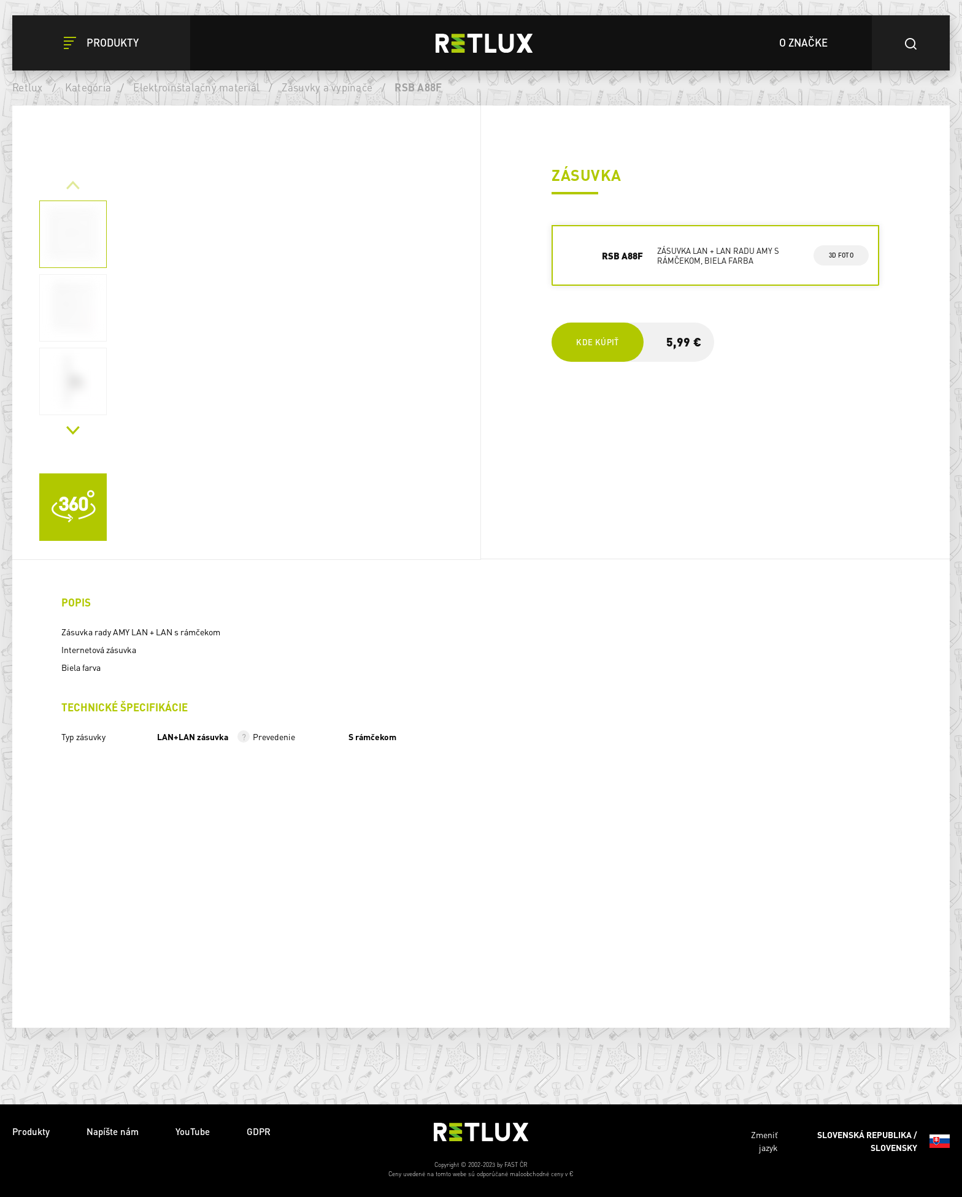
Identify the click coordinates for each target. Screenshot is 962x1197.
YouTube (192, 1131)
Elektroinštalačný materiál (196, 87)
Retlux (27, 87)
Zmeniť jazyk (850, 1141)
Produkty (31, 1131)
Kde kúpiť (597, 342)
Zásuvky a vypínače (327, 87)
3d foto (841, 255)
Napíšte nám (113, 1131)
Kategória (88, 87)
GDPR (259, 1131)
